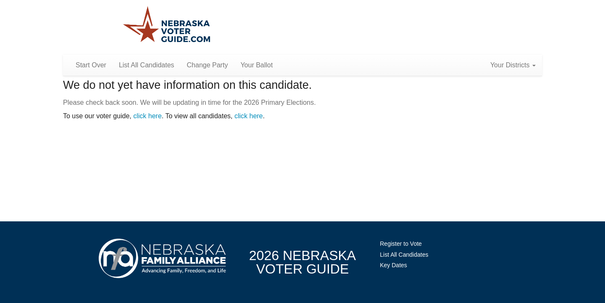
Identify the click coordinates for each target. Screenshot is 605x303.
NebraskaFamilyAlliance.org (162, 258)
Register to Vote (401, 243)
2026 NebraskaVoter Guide (302, 262)
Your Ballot (256, 65)
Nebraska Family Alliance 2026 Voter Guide (166, 25)
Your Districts (513, 65)
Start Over (91, 65)
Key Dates (393, 265)
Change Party (207, 65)
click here (147, 116)
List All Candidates (146, 65)
